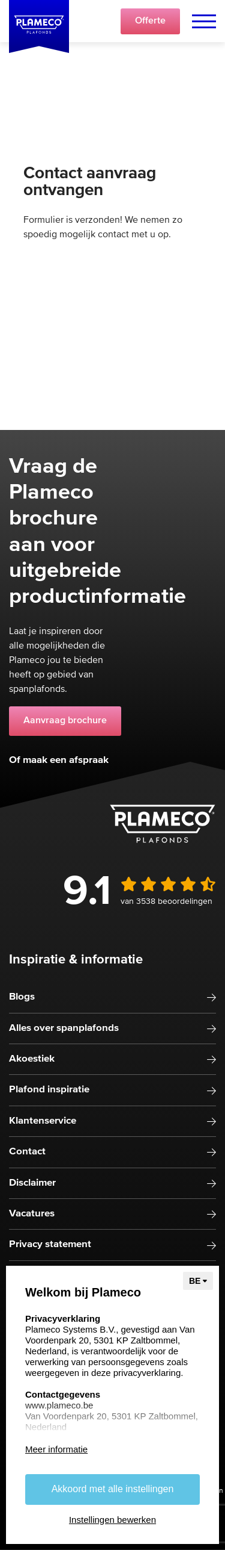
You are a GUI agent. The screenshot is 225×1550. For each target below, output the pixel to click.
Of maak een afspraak (59, 760)
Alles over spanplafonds (64, 1028)
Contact (27, 1152)
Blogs (22, 997)
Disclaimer (32, 1183)
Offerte (150, 21)
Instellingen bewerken (112, 1519)
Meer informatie (56, 1449)
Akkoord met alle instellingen (113, 1489)
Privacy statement (50, 1244)
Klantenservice (42, 1121)
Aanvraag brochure (65, 721)
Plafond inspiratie (49, 1090)
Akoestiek (32, 1059)
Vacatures (32, 1214)
